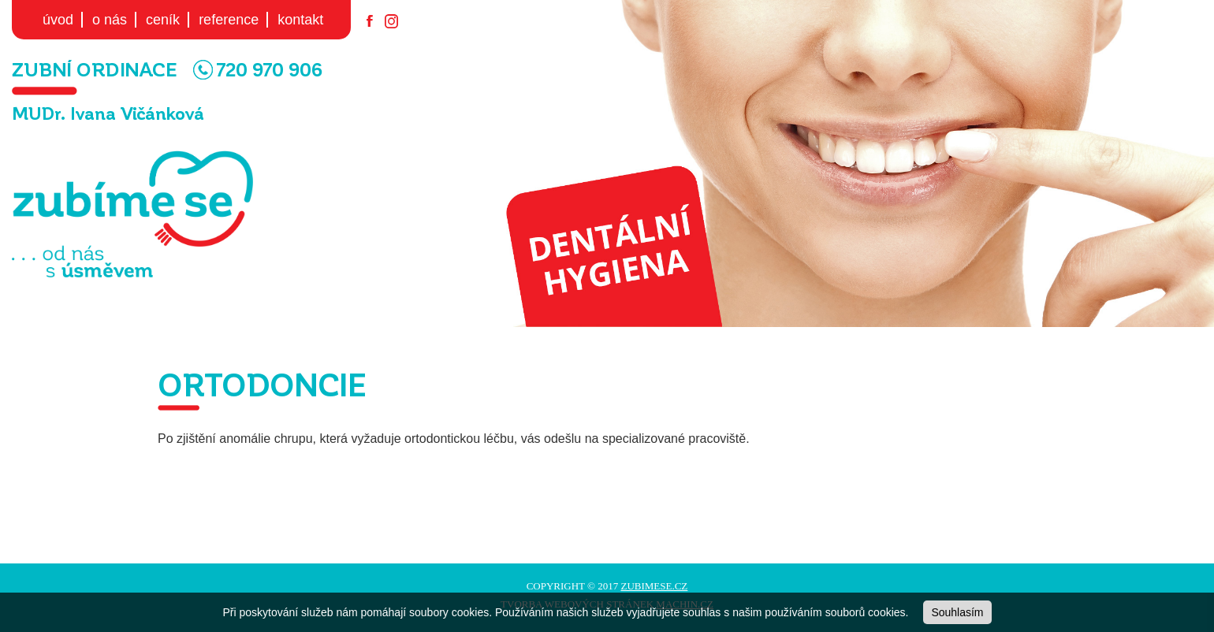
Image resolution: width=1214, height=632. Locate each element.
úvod (58, 20)
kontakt (300, 20)
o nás (109, 20)
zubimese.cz (653, 586)
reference (229, 20)
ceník (163, 20)
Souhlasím (957, 612)
